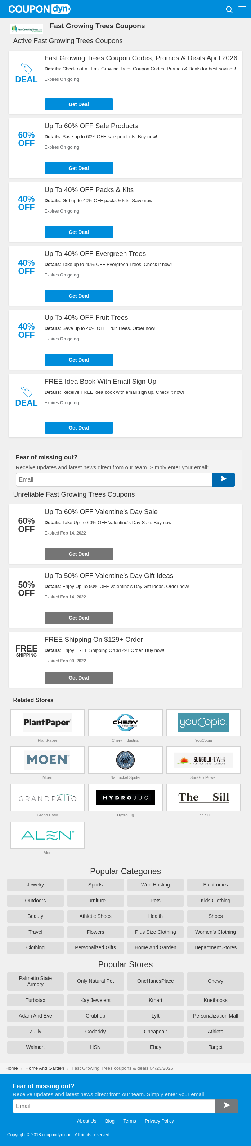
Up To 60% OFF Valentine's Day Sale (101, 511)
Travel (35, 932)
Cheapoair (155, 1031)
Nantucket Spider (125, 777)
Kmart (155, 1000)
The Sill (203, 815)
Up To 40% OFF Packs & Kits (89, 189)
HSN (95, 1047)
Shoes (216, 916)
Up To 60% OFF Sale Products (91, 126)
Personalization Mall (215, 1016)
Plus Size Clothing (155, 932)
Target (216, 1047)
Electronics (215, 885)
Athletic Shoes (95, 916)
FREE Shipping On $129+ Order (94, 639)
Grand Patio (47, 815)
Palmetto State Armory (35, 981)
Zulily (35, 1031)
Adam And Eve (35, 1016)
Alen (47, 852)
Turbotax (35, 1000)
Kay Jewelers (95, 1000)
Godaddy (95, 1031)
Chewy (215, 981)
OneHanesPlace (155, 981)
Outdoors (35, 900)
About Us (86, 1121)
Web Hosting (155, 885)
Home (11, 1068)
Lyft (156, 1016)
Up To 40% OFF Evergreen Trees (95, 253)
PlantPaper (47, 740)
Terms (129, 1121)
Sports (95, 885)
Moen (47, 777)
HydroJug (125, 815)
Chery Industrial (125, 740)
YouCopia (203, 740)
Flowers (95, 932)
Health (155, 916)
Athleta (216, 1031)
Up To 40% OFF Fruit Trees (86, 317)
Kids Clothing (215, 900)
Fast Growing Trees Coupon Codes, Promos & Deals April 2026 (141, 58)
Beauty (36, 916)
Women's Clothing (215, 932)
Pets (156, 900)
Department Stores (215, 947)
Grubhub (95, 1016)
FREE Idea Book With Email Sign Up (100, 381)
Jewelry (35, 885)
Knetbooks (216, 1000)
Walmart (35, 1047)
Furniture (95, 900)
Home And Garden (155, 947)
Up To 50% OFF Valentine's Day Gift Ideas (109, 575)
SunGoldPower (203, 777)
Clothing (35, 947)
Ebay (155, 1047)
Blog (110, 1121)
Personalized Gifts (95, 947)
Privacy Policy (159, 1121)
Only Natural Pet (95, 981)
